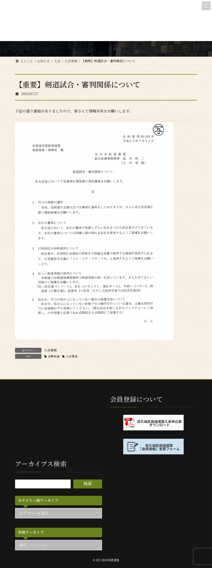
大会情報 (50, 350)
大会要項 (72, 356)
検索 (88, 484)
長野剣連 (54, 356)
